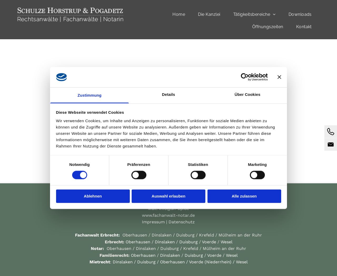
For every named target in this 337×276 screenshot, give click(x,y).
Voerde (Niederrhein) (210, 261)
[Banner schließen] (279, 77)
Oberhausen (134, 235)
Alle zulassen (244, 196)
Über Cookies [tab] (247, 94)
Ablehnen (93, 196)
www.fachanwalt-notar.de (168, 215)
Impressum (153, 221)
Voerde (209, 241)
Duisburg (185, 235)
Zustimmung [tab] (90, 95)
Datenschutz (181, 221)
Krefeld (206, 235)
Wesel (226, 241)
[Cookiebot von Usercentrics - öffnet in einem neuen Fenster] (245, 77)
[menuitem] (181, 14)
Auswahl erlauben (168, 196)
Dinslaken (162, 235)
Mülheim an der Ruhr (240, 235)
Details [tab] (168, 94)
